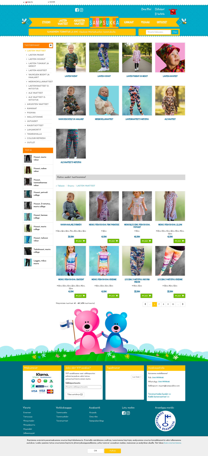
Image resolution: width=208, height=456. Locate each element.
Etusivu (46, 22)
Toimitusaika (61, 413)
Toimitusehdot (62, 417)
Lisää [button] (79, 241)
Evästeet (27, 413)
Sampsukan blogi (96, 421)
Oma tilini (146, 9)
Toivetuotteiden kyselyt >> (159, 394)
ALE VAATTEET (35, 93)
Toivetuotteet (62, 421)
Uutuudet (162, 22)
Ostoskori (160, 9)
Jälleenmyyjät (29, 433)
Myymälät (27, 429)
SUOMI (51, 2)
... (150, 304)
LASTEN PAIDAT (36, 55)
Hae (175, 32)
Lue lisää (137, 377)
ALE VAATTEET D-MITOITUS (37, 98)
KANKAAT (129, 22)
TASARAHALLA (34, 134)
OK (95, 451)
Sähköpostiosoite (73, 383)
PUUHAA (145, 22)
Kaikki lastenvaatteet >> (158, 397)
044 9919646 (158, 378)
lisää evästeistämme (172, 443)
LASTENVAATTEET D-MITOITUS (38, 87)
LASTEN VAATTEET (63, 22)
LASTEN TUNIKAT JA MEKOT (38, 64)
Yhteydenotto (29, 425)
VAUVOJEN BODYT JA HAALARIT (38, 76)
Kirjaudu (92, 413)
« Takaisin (60, 186)
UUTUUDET (32, 121)
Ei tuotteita (160, 14)
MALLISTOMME (35, 117)
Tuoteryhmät (32, 45)
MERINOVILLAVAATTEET (40, 82)
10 (173, 304)
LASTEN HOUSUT (36, 59)
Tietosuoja (27, 417)
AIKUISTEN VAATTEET (79, 22)
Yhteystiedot (28, 421)
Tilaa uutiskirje (73, 395)
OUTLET (31, 143)
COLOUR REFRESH (36, 138)
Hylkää (112, 451)
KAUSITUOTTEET (35, 126)
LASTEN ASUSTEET (37, 70)
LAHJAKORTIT (34, 130)
